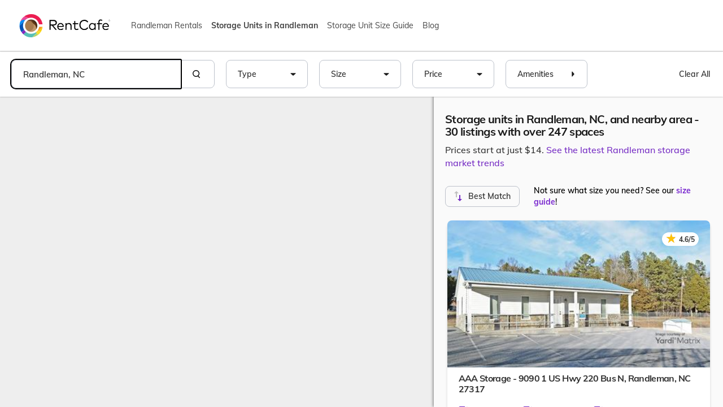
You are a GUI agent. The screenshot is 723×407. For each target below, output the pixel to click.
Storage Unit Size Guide (370, 25)
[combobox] (96, 74)
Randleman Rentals (166, 25)
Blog (431, 25)
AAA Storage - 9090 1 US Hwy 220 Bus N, (575, 384)
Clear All (694, 74)
